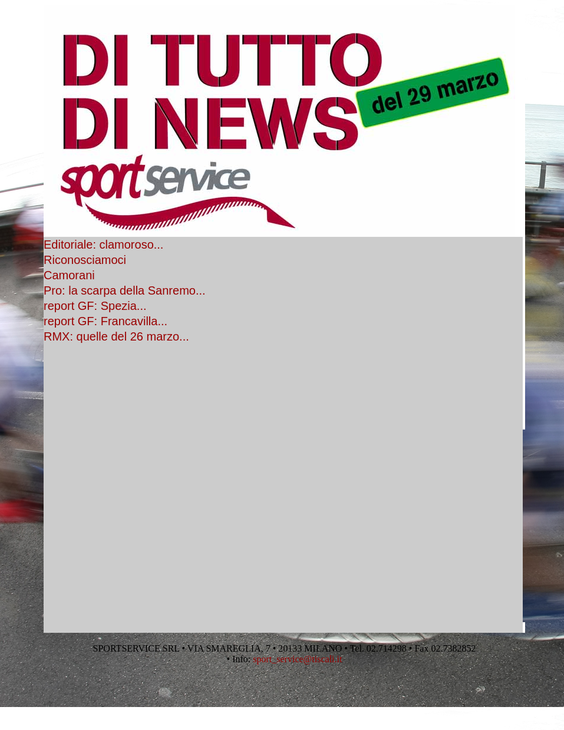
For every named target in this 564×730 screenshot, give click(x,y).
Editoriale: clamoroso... (103, 244)
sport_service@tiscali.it (297, 659)
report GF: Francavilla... (105, 321)
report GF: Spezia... (95, 305)
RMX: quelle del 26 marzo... (116, 336)
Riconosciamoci (85, 259)
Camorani (69, 275)
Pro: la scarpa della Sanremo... (125, 290)
